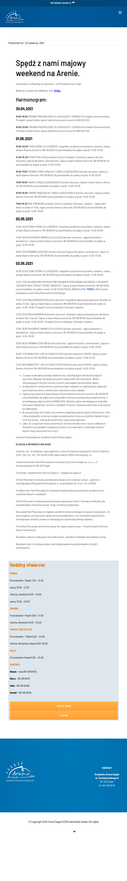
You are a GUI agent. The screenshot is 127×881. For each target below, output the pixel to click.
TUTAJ (90, 289)
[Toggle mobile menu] (120, 12)
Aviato (84, 821)
